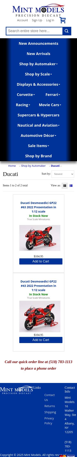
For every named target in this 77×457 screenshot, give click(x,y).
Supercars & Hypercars (39, 115)
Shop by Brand (38, 155)
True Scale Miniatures (38, 219)
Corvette (26, 94)
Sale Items (38, 145)
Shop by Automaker (38, 63)
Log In (50, 20)
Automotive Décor (38, 135)
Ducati (55, 166)
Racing (23, 104)
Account (22, 20)
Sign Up (37, 20)
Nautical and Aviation (38, 125)
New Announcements (38, 43)
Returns (49, 406)
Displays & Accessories (38, 84)
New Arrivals (38, 53)
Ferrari (53, 94)
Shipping (50, 412)
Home (12, 166)
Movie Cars (50, 104)
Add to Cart (40, 261)
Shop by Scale (38, 74)
